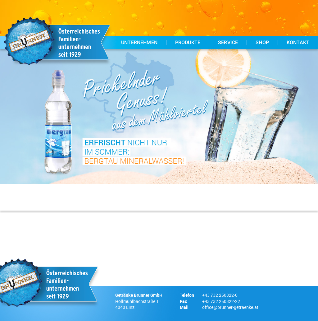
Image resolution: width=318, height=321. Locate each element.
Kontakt (298, 42)
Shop (262, 42)
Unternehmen (139, 42)
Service (228, 42)
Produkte (187, 42)
